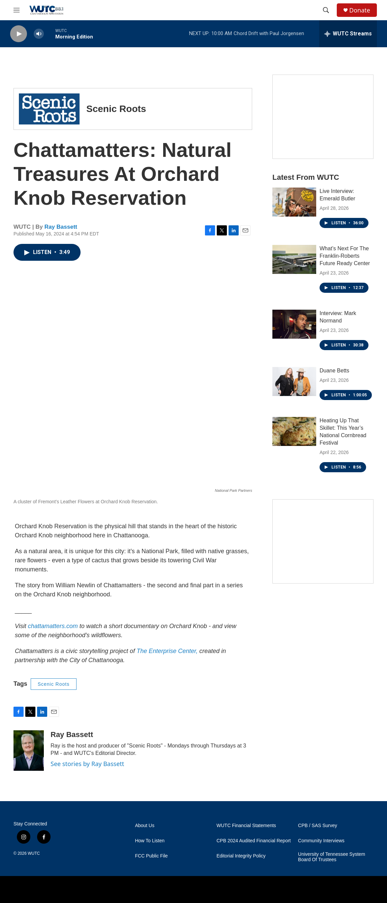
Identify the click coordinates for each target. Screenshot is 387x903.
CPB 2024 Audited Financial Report (253, 840)
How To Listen (150, 840)
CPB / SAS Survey (317, 825)
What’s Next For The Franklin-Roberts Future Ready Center (345, 256)
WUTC (34, 853)
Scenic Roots (53, 684)
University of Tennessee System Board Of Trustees (331, 857)
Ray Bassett (60, 227)
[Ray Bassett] (28, 750)
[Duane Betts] (294, 381)
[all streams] (348, 33)
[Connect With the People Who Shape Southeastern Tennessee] (323, 541)
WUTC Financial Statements (246, 825)
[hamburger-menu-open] (16, 10)
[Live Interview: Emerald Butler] (294, 202)
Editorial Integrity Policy (241, 855)
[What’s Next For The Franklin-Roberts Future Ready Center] (294, 259)
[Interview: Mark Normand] (294, 324)
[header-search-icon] (326, 10)
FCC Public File (151, 855)
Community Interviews (321, 840)
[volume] (38, 33)
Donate (359, 10)
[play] (18, 34)
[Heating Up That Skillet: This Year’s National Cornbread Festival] (294, 431)
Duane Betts (334, 370)
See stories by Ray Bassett (87, 764)
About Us (144, 825)
